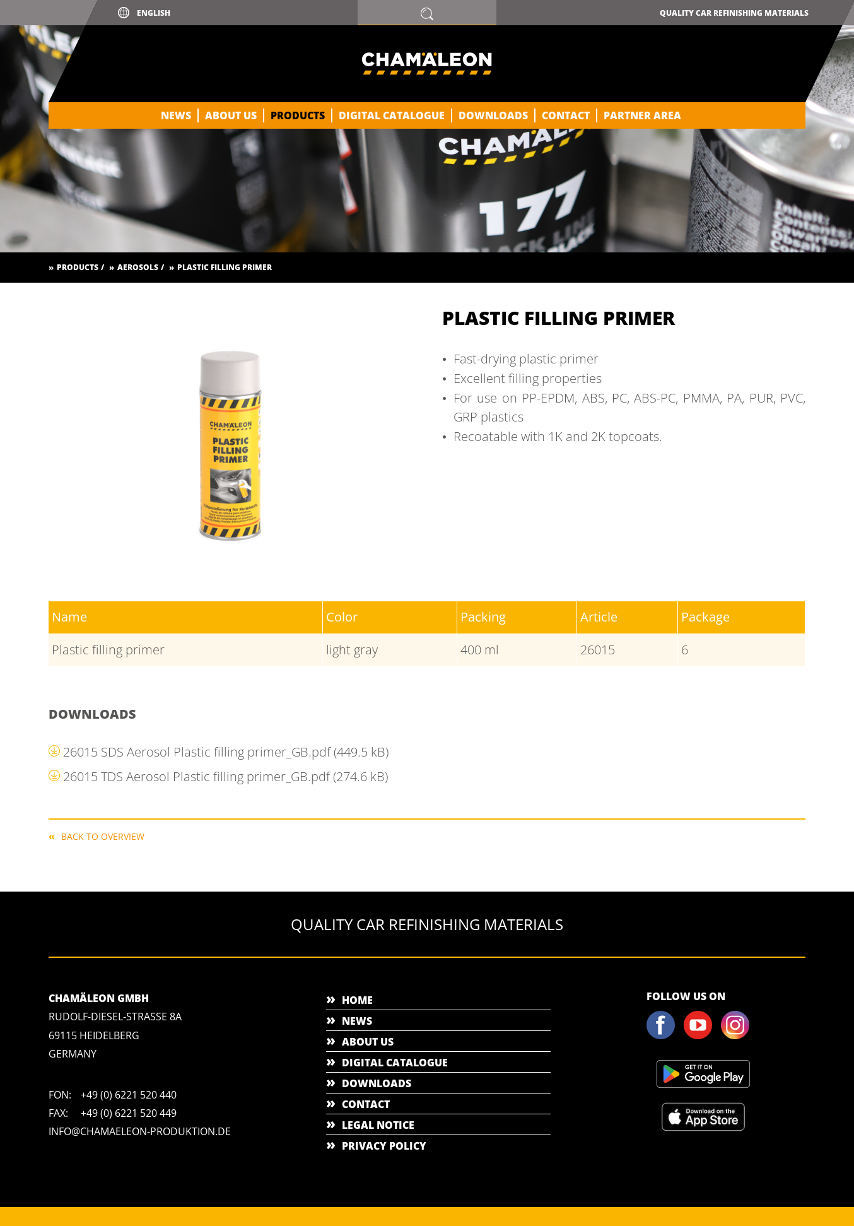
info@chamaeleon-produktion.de (140, 1131)
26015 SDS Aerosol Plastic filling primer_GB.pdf (226, 751)
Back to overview (102, 835)
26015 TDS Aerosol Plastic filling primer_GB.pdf (225, 776)
